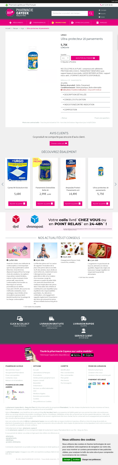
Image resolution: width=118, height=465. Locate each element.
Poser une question (12, 367)
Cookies (36, 390)
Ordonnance (37, 377)
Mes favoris (65, 372)
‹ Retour (64, 119)
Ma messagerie (66, 374)
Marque (15, 29)
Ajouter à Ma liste (68, 63)
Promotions (59, 23)
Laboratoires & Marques (41, 364)
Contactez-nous (11, 369)
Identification (65, 361)
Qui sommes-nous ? (13, 361)
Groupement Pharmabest (15, 364)
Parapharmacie (37, 23)
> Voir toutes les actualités (32, 308)
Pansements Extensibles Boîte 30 (45, 190)
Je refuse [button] (76, 459)
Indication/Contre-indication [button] (78, 105)
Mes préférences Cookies (42, 393)
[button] (65, 59)
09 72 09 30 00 (100, 322)
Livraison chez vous (95, 364)
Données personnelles (41, 387)
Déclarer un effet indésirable (43, 380)
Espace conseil (38, 372)
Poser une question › (102, 119)
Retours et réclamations (14, 372)
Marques (102, 23)
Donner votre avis (59, 144)
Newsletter (37, 374)
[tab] (85, 95)
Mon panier (65, 369)
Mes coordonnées (67, 364)
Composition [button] (70, 110)
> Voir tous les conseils (86, 278)
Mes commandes (67, 367)
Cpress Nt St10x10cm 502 (18, 188)
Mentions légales (39, 385)
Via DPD (73, 322)
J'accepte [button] (67, 459)
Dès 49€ (45, 323)
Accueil (7, 29)
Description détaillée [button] (74, 95)
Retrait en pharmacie (95, 361)
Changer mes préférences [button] (91, 459)
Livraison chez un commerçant (99, 367)
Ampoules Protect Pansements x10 (73, 190)
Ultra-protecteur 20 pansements (100, 190)
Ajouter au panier (85, 59)
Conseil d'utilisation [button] (74, 100)
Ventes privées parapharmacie (44, 369)
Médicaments (16, 23)
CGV (34, 382)
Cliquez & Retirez (17, 322)
